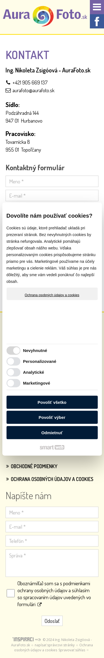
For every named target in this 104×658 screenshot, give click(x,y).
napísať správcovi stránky (55, 645)
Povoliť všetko (52, 402)
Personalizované (39, 361)
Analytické (33, 372)
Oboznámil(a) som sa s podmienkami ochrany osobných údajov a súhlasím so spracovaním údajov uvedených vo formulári (54, 594)
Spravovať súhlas (72, 650)
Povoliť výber (52, 417)
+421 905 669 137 (30, 82)
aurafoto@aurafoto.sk (33, 90)
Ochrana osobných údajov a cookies (52, 295)
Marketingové (36, 383)
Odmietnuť (52, 432)
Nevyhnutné (35, 350)
